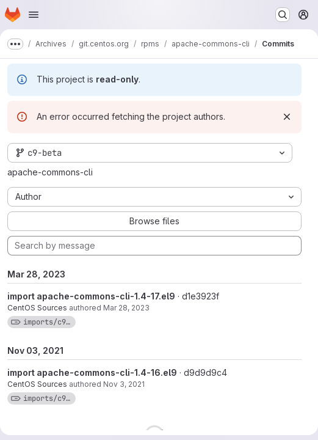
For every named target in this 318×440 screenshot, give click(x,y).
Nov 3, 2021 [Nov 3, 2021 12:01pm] (124, 384)
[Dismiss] (287, 116)
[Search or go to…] (282, 14)
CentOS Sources (37, 307)
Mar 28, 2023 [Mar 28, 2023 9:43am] (126, 307)
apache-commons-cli (50, 172)
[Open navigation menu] (33, 14)
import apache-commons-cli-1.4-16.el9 (92, 372)
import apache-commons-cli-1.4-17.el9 (91, 296)
